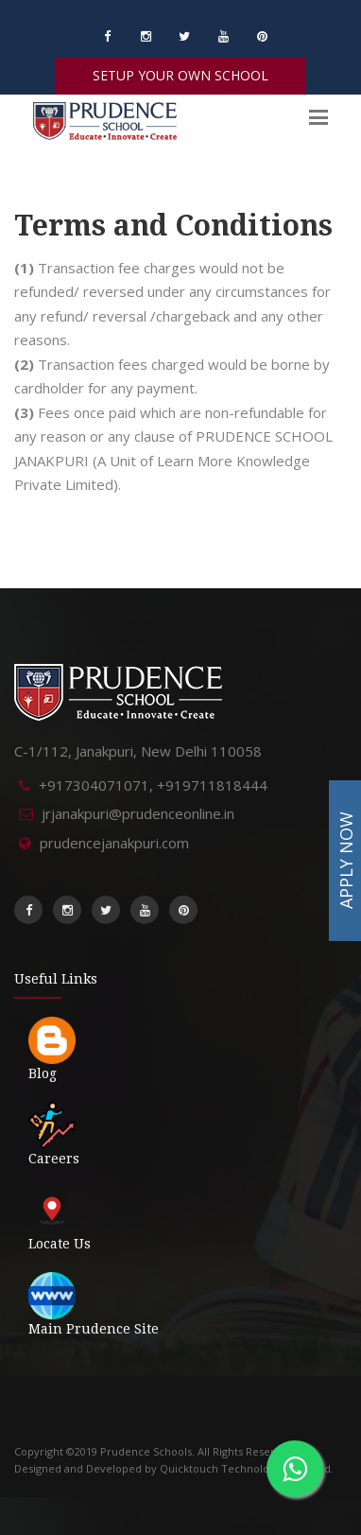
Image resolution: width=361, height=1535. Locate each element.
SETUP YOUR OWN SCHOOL (180, 75)
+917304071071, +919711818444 (153, 785)
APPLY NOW (346, 860)
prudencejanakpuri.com (114, 842)
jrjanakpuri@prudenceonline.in (138, 813)
